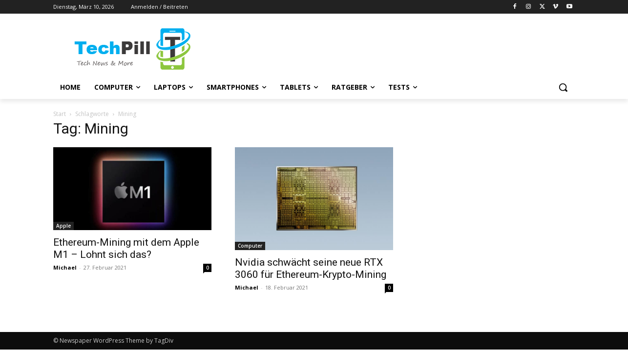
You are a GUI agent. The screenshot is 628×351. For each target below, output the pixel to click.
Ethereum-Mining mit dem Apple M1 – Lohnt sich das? (126, 248)
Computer (250, 245)
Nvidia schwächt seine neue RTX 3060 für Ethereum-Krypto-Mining (310, 268)
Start (59, 114)
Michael (65, 267)
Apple (63, 225)
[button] (563, 87)
